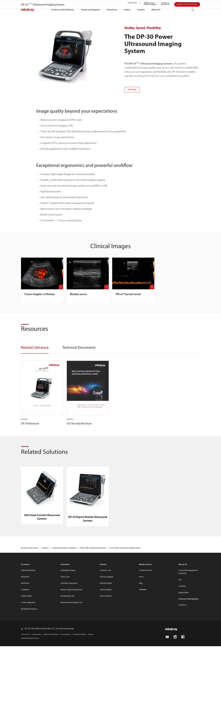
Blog (140, 670)
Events (127, 10)
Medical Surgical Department (71, 676)
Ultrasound (25, 663)
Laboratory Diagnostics (69, 670)
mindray (27, 10)
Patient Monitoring (28, 657)
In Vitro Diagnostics (28, 689)
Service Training (105, 682)
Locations (182, 673)
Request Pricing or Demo (187, 91)
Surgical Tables (26, 682)
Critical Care (65, 663)
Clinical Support (106, 676)
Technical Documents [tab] (79, 434)
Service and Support (90, 10)
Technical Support (106, 663)
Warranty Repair (106, 670)
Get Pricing (132, 176)
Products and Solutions (62, 10)
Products (25, 651)
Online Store (132, 3)
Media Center (149, 3)
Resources (112, 10)
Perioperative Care (67, 682)
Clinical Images (150, 91)
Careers (141, 10)
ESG (179, 666)
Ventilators (25, 676)
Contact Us (165, 3)
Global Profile (183, 679)
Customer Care (105, 657)
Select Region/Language (189, 3)
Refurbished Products (29, 695)
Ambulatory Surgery (68, 657)
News (141, 663)
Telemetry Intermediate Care (71, 689)
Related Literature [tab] (35, 434)
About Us (156, 10)
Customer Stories (145, 657)
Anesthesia (25, 670)
